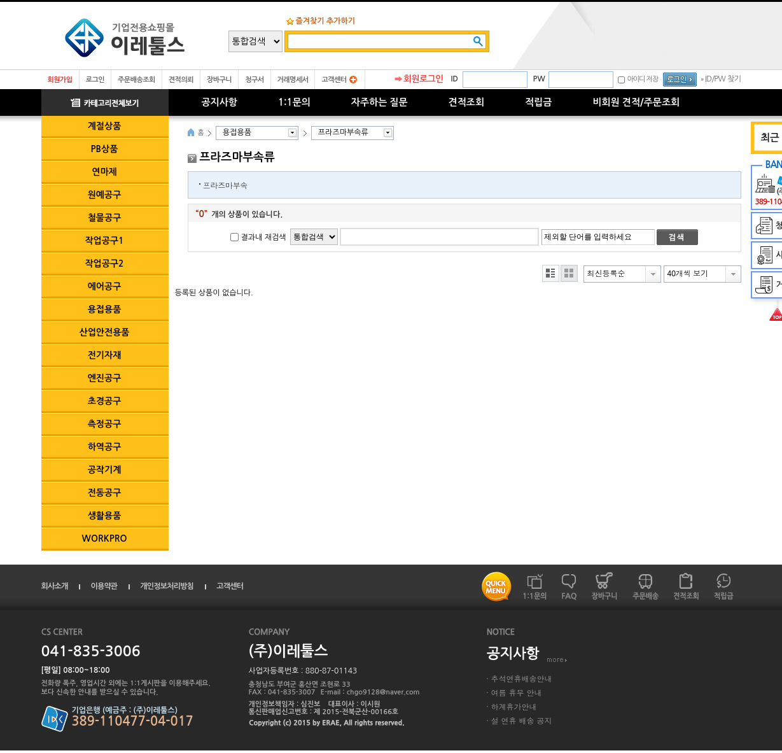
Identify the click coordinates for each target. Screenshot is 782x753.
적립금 (538, 102)
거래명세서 (293, 79)
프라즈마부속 (225, 184)
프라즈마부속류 (343, 132)
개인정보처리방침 (166, 586)
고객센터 (333, 79)
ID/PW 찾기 (723, 79)
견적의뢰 (181, 79)
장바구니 (219, 79)
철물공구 (105, 217)
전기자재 (105, 355)
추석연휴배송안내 (521, 678)
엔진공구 (105, 378)
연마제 (104, 171)
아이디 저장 (642, 79)
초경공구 (105, 401)
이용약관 (103, 586)
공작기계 (105, 469)
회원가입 (60, 79)
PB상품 (104, 148)
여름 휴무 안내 (516, 692)
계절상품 (105, 126)
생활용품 (105, 515)
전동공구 (105, 492)
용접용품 (105, 309)
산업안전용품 (105, 332)
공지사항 (219, 102)
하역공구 (105, 446)
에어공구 (105, 286)
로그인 (95, 79)
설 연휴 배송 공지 (521, 720)
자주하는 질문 (379, 102)
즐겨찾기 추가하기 (326, 21)
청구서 (254, 79)
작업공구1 (104, 240)
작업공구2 (104, 263)
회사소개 (54, 586)
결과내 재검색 (263, 237)
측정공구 (105, 423)
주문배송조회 (136, 79)
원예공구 (105, 194)
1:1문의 (294, 102)
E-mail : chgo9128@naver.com (370, 692)
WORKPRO (104, 538)
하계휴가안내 (514, 706)
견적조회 (466, 102)
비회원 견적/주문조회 (636, 102)
